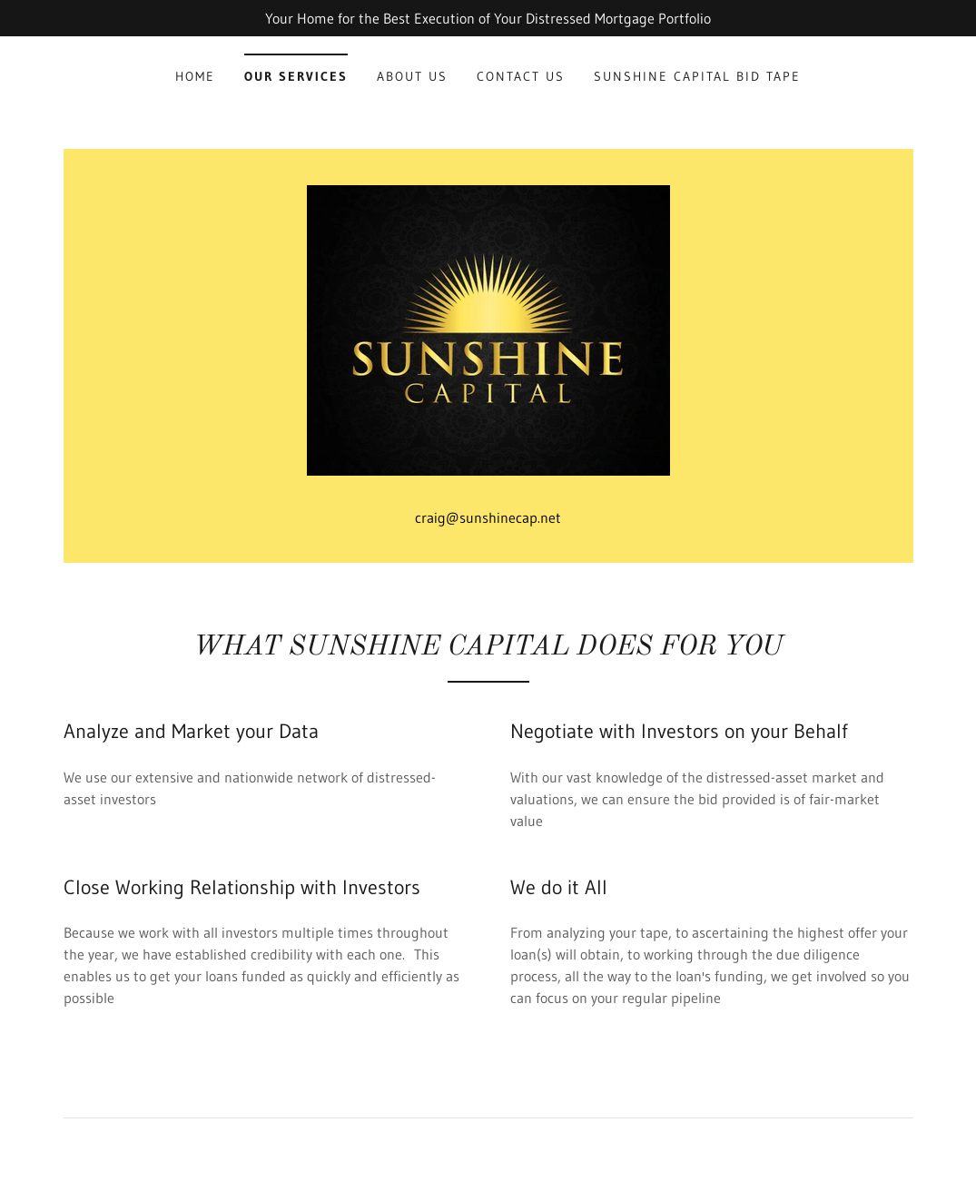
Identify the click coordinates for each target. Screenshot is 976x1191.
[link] (488, 329)
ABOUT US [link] (412, 76)
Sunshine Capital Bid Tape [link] (697, 76)
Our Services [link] (296, 76)
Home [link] (195, 76)
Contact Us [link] (521, 76)
